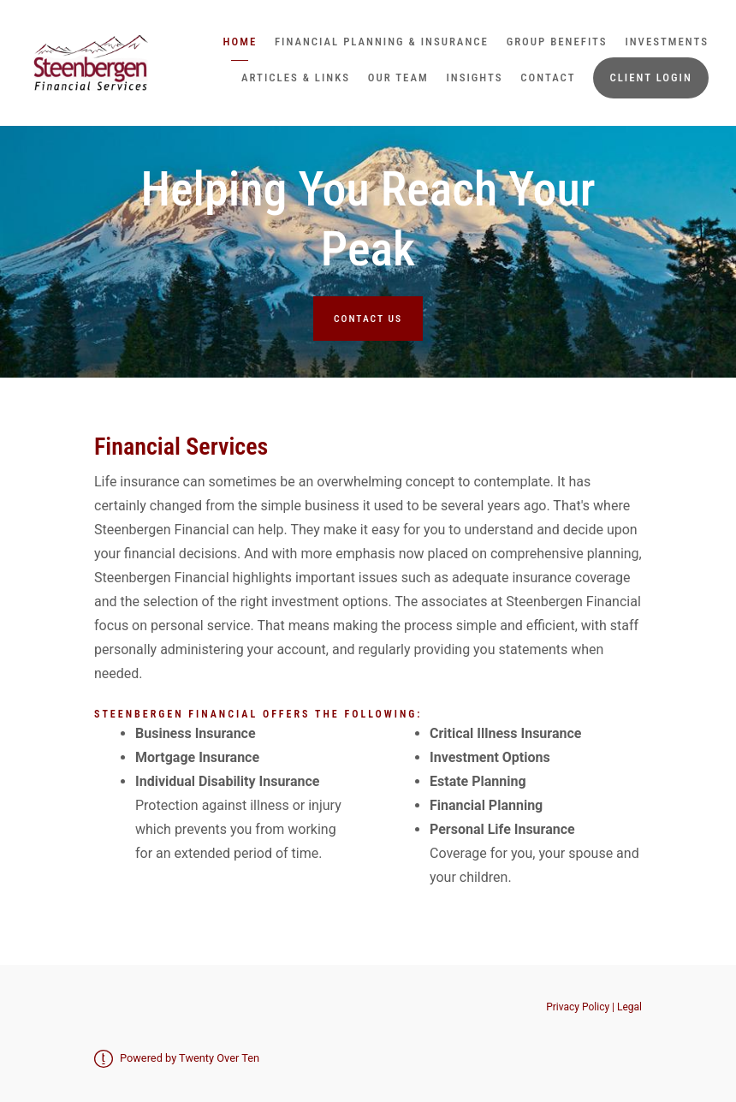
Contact (547, 77)
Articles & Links (295, 77)
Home (240, 41)
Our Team (398, 77)
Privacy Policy (579, 1007)
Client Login (650, 77)
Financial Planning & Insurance (382, 41)
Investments (667, 41)
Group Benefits (557, 41)
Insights (474, 77)
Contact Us (368, 319)
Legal (629, 1007)
